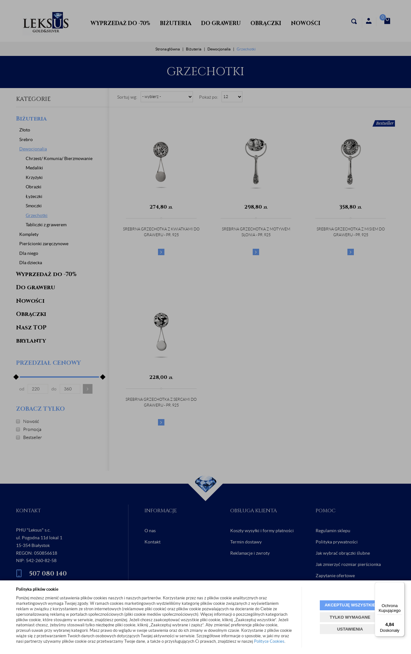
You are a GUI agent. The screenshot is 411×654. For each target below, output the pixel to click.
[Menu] (401, 586)
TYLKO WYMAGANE (350, 617)
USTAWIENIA (350, 629)
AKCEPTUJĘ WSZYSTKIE (350, 605)
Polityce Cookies (269, 641)
